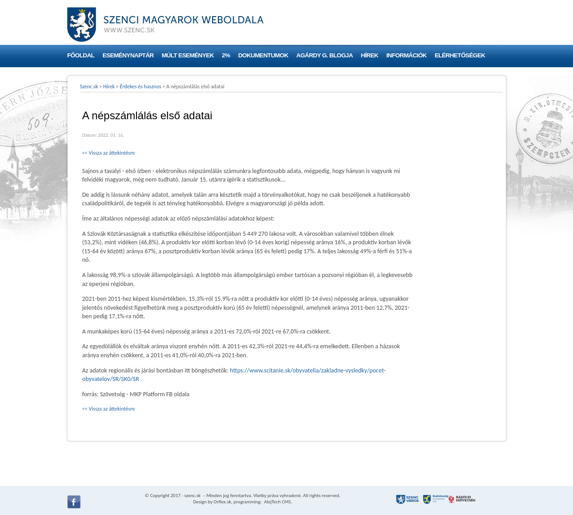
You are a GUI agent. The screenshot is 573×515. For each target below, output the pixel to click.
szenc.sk (192, 495)
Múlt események (188, 55)
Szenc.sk (89, 86)
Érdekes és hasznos (141, 86)
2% (226, 55)
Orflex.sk (222, 502)
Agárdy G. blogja (324, 55)
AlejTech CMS (277, 502)
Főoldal (80, 55)
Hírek (369, 55)
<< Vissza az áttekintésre (108, 153)
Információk (406, 55)
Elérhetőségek (460, 55)
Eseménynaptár (128, 55)
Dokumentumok (263, 55)
